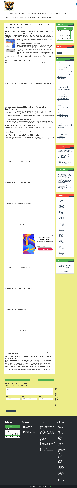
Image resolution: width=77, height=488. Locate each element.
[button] (44, 238)
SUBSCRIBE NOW (45, 249)
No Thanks (44, 252)
